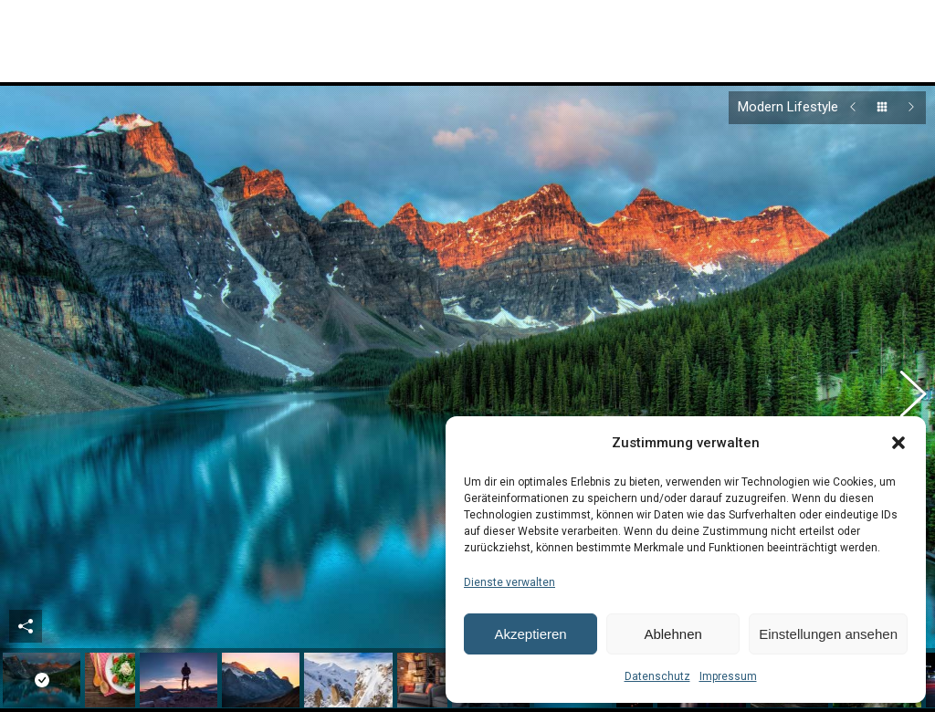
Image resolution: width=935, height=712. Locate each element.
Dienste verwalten (509, 582)
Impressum (728, 676)
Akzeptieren (530, 634)
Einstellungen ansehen (828, 634)
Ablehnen (672, 634)
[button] (898, 443)
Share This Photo (25, 603)
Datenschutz (657, 676)
